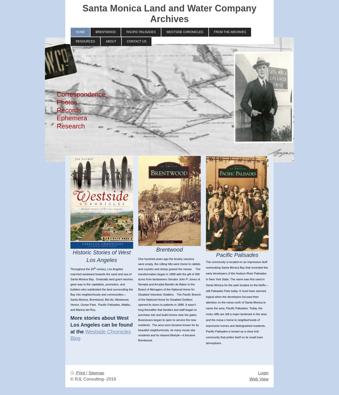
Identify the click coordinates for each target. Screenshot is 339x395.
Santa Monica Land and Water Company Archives (170, 13)
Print (78, 373)
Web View (259, 379)
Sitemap (96, 373)
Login (263, 373)
